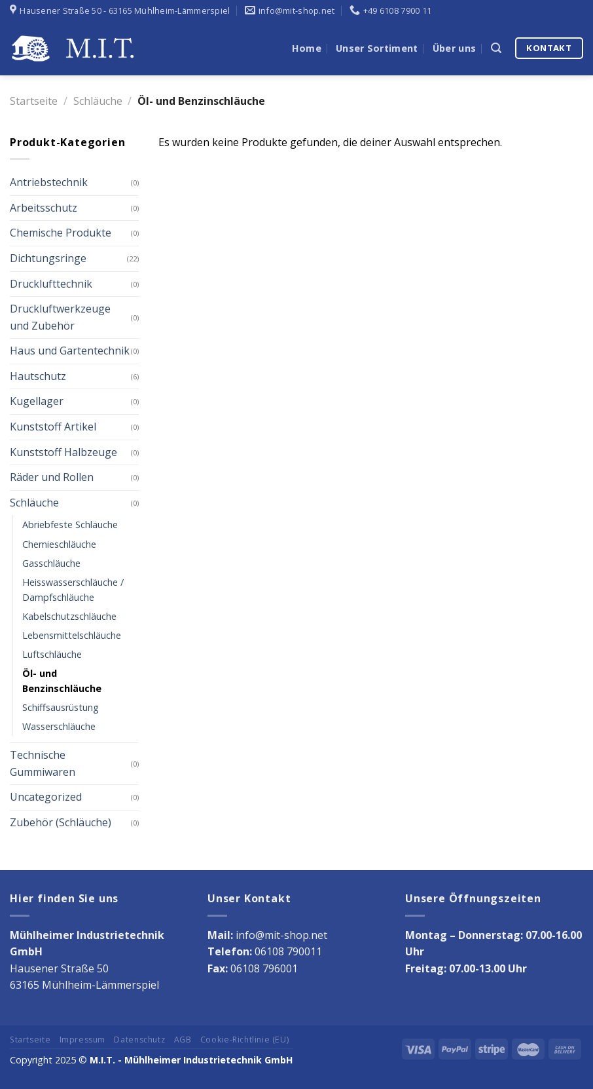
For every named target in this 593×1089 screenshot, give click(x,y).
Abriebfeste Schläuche (70, 524)
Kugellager (36, 401)
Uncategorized (46, 797)
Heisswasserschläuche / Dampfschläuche (73, 589)
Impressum (83, 1039)
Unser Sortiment (377, 48)
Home (306, 48)
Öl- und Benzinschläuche (61, 681)
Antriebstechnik (49, 182)
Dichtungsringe (48, 258)
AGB (183, 1039)
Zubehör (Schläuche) (60, 822)
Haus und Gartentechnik (70, 350)
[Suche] (496, 48)
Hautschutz (38, 376)
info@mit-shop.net (281, 935)
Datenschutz (139, 1039)
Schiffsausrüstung (60, 707)
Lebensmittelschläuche (71, 635)
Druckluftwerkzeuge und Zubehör (60, 317)
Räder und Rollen (52, 477)
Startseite (34, 101)
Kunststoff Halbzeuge (63, 452)
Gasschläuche (51, 563)
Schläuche (97, 101)
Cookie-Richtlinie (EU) (244, 1039)
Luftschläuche (52, 654)
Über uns (454, 48)
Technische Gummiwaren (42, 763)
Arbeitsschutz (43, 208)
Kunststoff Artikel (53, 426)
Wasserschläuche (59, 726)
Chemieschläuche (59, 544)
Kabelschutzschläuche (69, 616)
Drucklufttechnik (51, 284)
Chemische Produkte (60, 232)
